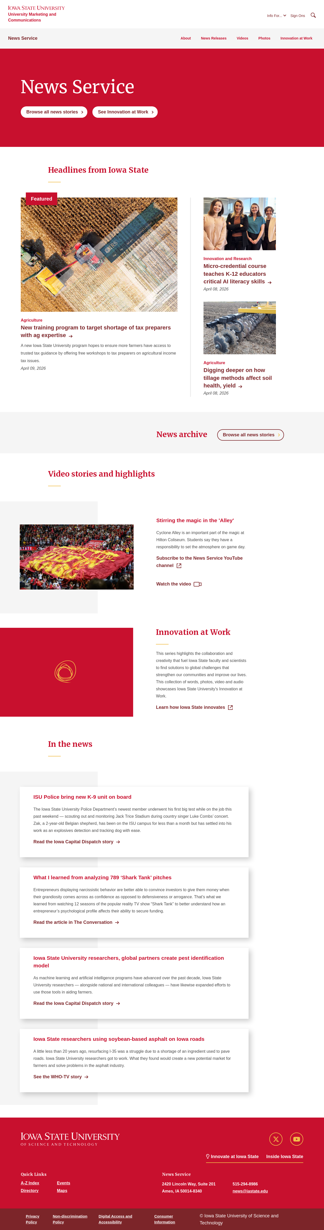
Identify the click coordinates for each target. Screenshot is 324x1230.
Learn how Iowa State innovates (190, 707)
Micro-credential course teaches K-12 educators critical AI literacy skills (237, 274)
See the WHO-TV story (57, 1076)
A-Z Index (30, 1183)
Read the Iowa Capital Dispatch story (73, 841)
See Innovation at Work (123, 111)
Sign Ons (297, 16)
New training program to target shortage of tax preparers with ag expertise (96, 331)
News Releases (214, 38)
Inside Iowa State (284, 1156)
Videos (242, 38)
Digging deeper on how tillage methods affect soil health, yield (238, 378)
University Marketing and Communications (32, 17)
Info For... (274, 16)
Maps (62, 1190)
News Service (22, 38)
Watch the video (173, 584)
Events (63, 1183)
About (186, 38)
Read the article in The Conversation (72, 922)
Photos (264, 38)
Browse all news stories (52, 111)
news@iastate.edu (250, 1191)
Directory (29, 1190)
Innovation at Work (296, 38)
